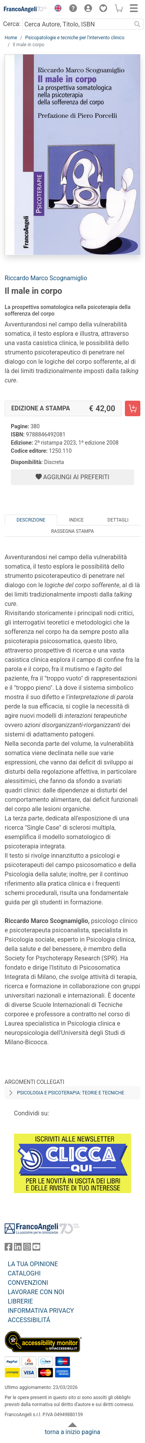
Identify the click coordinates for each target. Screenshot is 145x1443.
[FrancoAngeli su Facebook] (8, 1248)
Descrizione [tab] (31, 520)
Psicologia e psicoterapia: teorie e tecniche (70, 1093)
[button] (56, 9)
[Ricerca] (137, 24)
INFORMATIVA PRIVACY (41, 1310)
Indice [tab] (76, 520)
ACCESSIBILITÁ (29, 1320)
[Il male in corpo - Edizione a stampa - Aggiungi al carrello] (132, 408)
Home (11, 37)
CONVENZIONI (28, 1282)
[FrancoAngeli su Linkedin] (18, 1248)
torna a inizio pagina (72, 1432)
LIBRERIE (20, 1301)
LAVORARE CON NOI (36, 1292)
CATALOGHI (24, 1273)
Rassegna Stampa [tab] (72, 531)
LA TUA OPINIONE (33, 1264)
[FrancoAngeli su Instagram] (27, 1248)
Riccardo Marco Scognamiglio (46, 278)
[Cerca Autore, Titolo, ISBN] (76, 24)
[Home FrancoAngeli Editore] (25, 9)
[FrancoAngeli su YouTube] (36, 1248)
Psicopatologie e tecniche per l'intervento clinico (74, 37)
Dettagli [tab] (117, 520)
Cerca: (11, 24)
